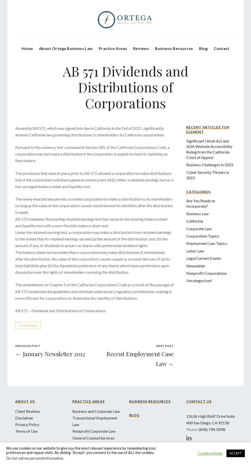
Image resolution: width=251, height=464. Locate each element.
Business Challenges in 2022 (209, 164)
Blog (203, 48)
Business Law (197, 213)
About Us (25, 401)
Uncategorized (199, 280)
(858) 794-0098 (212, 429)
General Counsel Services (93, 438)
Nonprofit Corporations (206, 273)
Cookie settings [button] (210, 453)
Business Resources (174, 48)
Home (27, 48)
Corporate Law (199, 228)
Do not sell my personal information (34, 458)
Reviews (141, 48)
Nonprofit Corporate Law (93, 431)
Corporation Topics (202, 236)
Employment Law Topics (206, 243)
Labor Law (195, 251)
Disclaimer (24, 418)
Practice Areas (113, 48)
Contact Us (199, 401)
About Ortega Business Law (66, 48)
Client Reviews (27, 411)
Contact (221, 48)
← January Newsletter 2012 (50, 354)
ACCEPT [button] (235, 453)
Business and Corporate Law (96, 411)
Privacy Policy (27, 424)
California (194, 221)
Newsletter (195, 265)
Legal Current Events (203, 258)
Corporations (28, 325)
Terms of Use (26, 431)
